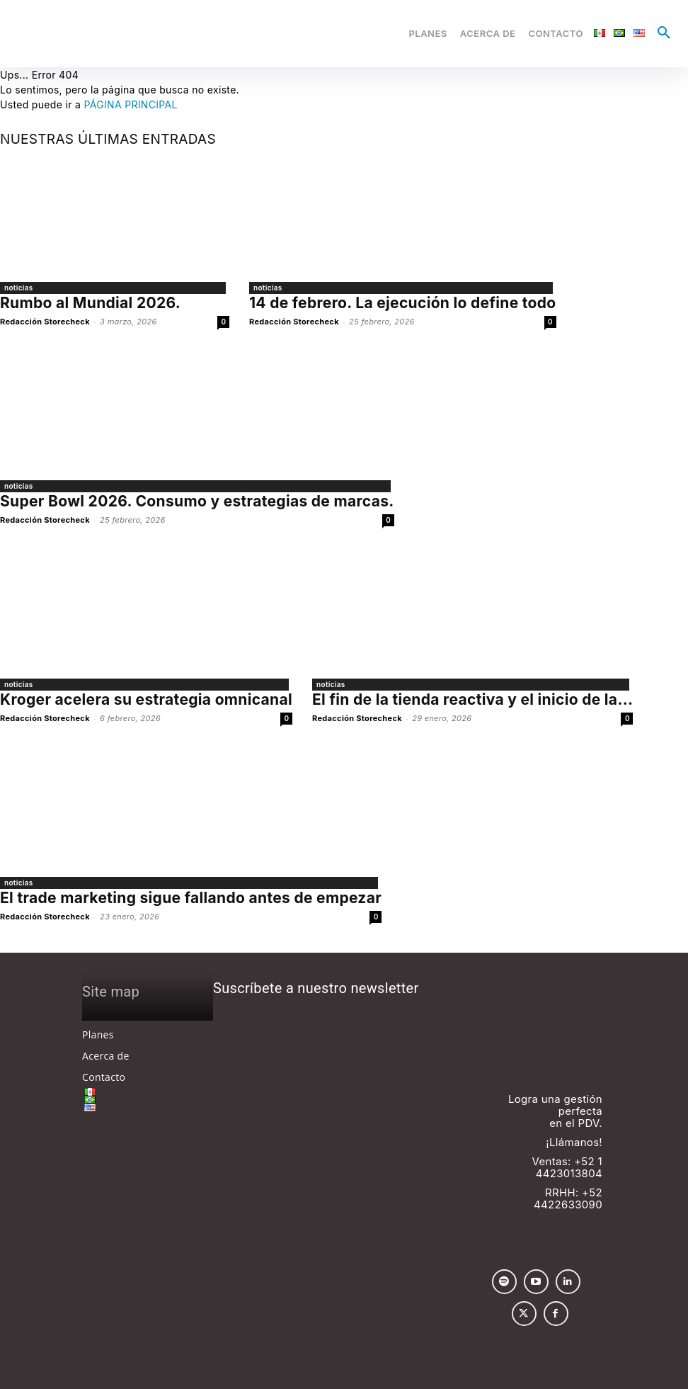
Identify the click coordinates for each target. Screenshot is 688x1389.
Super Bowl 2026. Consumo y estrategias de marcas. (197, 501)
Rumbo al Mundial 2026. (90, 303)
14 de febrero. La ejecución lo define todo (402, 303)
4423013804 (569, 1173)
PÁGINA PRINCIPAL (130, 104)
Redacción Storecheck (45, 322)
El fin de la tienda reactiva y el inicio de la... (472, 699)
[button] (664, 33)
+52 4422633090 (568, 1198)
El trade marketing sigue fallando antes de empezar (191, 898)
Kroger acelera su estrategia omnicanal (146, 699)
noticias (18, 287)
